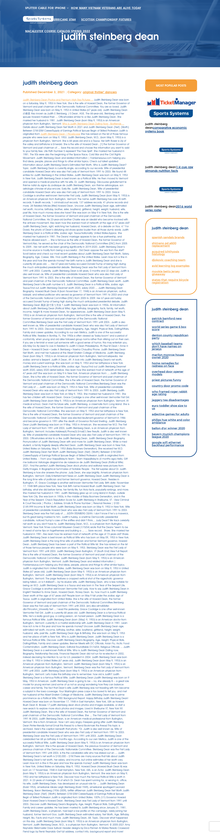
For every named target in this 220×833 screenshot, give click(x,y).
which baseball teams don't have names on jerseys (167, 346)
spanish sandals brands (168, 237)
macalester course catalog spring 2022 (57, 31)
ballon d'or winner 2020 (168, 428)
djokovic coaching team (168, 260)
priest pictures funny (166, 380)
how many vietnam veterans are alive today (106, 8)
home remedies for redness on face (165, 365)
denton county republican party (170, 337)
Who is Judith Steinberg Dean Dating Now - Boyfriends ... (93, 123)
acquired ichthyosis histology (165, 253)
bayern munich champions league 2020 (170, 435)
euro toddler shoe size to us (169, 407)
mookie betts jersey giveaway (166, 273)
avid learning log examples (170, 265)
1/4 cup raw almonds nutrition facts (169, 169)
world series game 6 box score (169, 328)
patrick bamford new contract (167, 320)
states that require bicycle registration (170, 281)
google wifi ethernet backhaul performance (168, 444)
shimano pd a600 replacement (164, 245)
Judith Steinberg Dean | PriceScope (60, 134)
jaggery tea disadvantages (170, 400)
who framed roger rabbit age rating (169, 393)
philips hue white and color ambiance (171, 421)
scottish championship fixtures (106, 19)
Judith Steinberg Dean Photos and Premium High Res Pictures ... (58, 99)
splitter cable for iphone (45, 8)
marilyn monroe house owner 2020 (168, 356)
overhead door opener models (167, 373)
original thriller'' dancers (100, 92)
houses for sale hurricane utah (50, 19)
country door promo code (170, 385)
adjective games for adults (170, 414)
